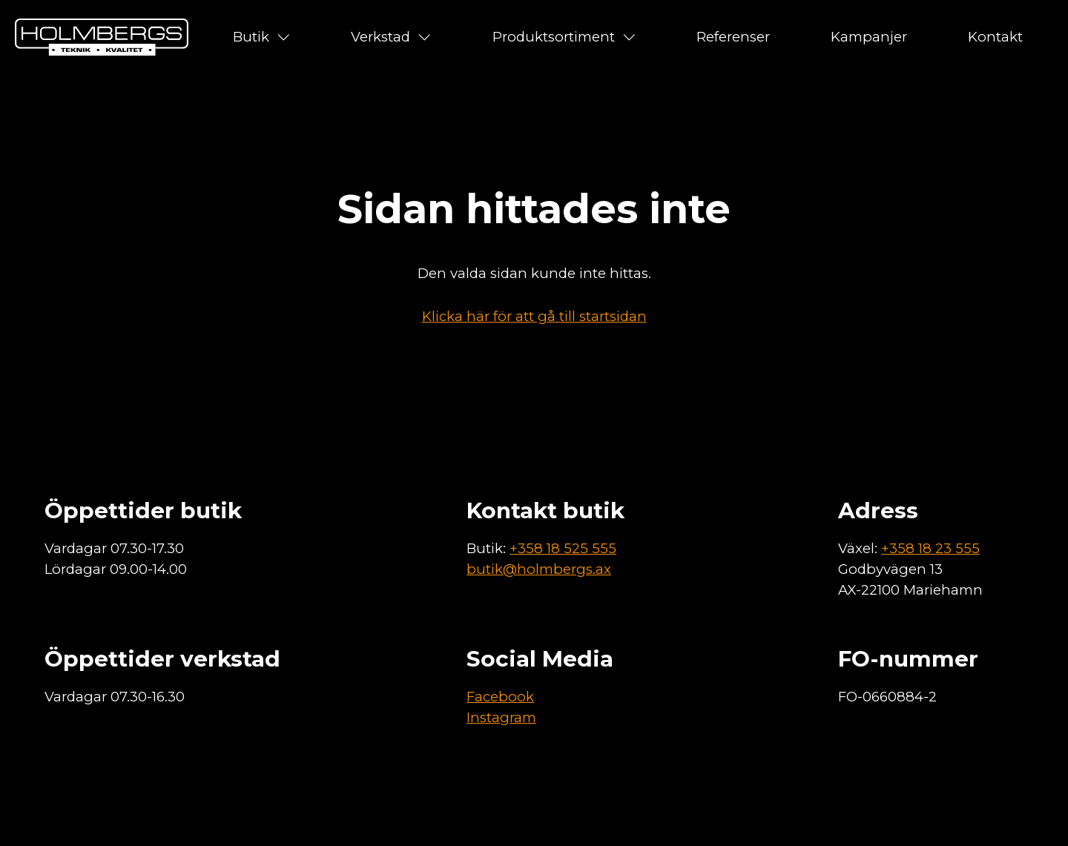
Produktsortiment (564, 36)
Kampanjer (869, 36)
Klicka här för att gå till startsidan (534, 316)
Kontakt (995, 36)
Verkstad (391, 36)
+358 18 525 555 (563, 548)
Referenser (733, 36)
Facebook (500, 696)
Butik (262, 36)
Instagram (501, 717)
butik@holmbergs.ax (539, 569)
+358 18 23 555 (930, 548)
